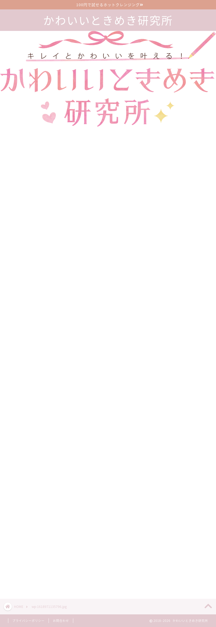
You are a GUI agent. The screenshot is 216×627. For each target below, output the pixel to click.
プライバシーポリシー (28, 620)
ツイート (158, 575)
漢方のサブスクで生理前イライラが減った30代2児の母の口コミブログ (189, 530)
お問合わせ (61, 620)
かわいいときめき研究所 (108, 20)
